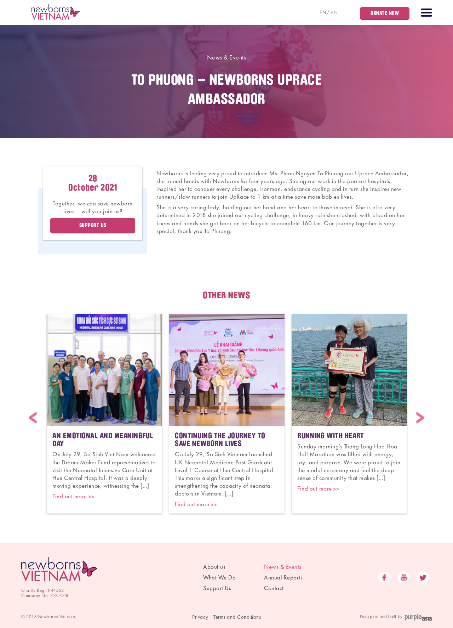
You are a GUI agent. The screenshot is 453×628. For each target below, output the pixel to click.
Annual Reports (283, 577)
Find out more (69, 496)
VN (334, 12)
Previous (33, 418)
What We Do (219, 577)
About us (214, 567)
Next (420, 418)
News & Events (226, 57)
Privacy (200, 617)
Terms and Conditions (237, 617)
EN (323, 12)
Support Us (93, 225)
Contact (274, 588)
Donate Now (385, 13)
